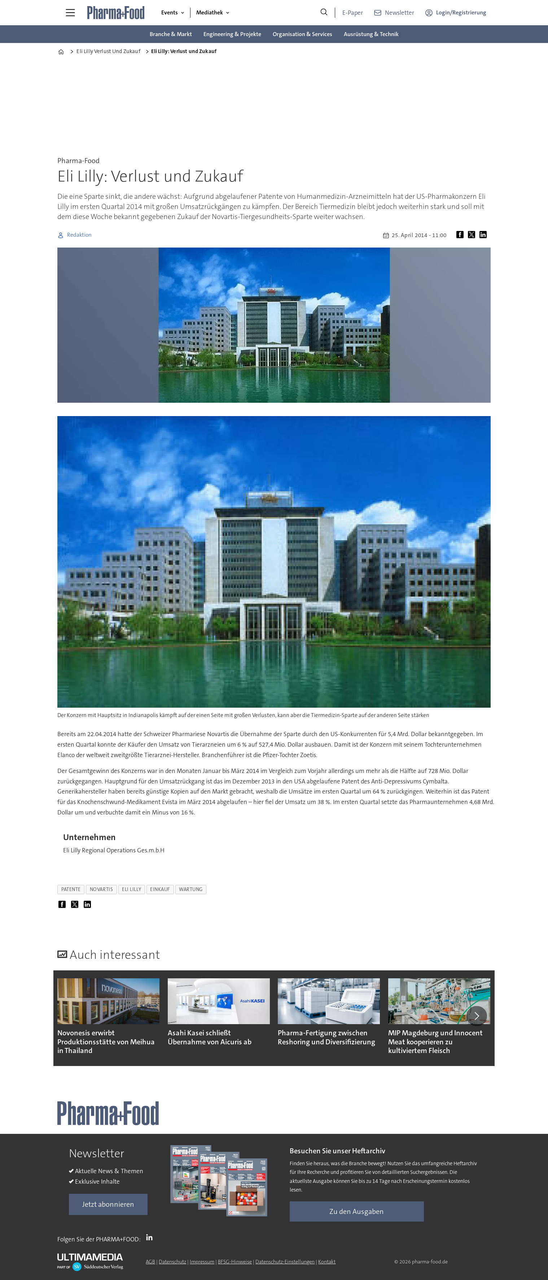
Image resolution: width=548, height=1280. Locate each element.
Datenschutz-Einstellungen (285, 1261)
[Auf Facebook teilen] (461, 235)
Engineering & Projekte (232, 34)
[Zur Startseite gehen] (116, 12)
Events (169, 12)
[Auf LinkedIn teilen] (484, 235)
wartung (191, 889)
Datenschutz (172, 1261)
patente (71, 889)
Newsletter (399, 13)
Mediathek (209, 12)
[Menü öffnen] (70, 13)
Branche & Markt (171, 34)
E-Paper (352, 13)
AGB (150, 1261)
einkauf (160, 889)
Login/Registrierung (461, 12)
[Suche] (324, 12)
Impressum (202, 1261)
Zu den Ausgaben (356, 1211)
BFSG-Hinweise (235, 1261)
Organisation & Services (302, 34)
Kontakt (327, 1261)
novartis (101, 889)
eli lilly (131, 889)
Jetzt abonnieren (108, 1204)
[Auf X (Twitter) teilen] (473, 235)
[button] (476, 1016)
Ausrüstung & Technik (371, 34)
